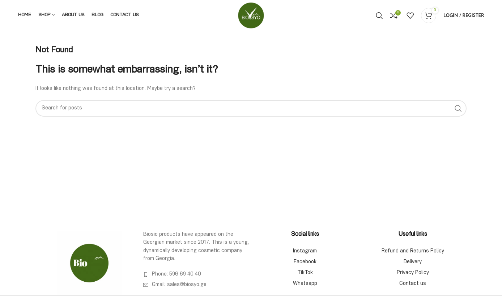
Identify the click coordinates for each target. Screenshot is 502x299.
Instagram (305, 251)
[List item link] (197, 274)
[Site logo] (251, 15)
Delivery (413, 262)
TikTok (305, 273)
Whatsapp (305, 283)
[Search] (379, 15)
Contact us (412, 283)
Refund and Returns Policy (413, 251)
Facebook (305, 262)
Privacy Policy (413, 273)
